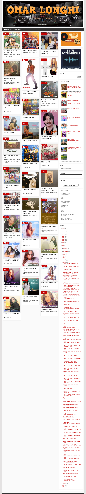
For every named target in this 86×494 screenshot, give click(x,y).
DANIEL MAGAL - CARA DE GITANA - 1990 (71, 332)
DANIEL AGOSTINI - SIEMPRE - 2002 (48, 283)
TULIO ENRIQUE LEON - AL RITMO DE (30, 141)
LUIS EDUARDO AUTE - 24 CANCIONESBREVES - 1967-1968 (47, 189)
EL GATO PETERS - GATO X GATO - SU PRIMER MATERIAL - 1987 (48, 138)
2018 (63, 239)
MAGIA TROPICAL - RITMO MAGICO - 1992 (72, 399)
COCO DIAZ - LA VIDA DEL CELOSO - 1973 (72, 464)
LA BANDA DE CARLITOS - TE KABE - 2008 (72, 354)
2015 (63, 243)
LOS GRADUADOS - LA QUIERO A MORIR (71, 408)
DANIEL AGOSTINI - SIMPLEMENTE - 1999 (30, 269)
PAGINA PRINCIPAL (8, 29)
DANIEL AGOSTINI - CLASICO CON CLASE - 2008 (30, 297)
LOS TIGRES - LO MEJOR (68, 333)
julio (64, 254)
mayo (64, 257)
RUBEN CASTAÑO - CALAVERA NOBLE (71, 407)
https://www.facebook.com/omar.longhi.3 (68, 176)
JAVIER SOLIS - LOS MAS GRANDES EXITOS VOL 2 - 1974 (11, 79)
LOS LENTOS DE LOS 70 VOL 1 (47, 76)
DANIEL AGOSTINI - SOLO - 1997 (10, 234)
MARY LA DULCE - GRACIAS (69, 467)
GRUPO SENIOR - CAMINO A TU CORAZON (72, 401)
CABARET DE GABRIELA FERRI (69, 476)
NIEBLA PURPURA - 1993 (68, 416)
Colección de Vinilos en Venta (73, 108)
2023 (63, 231)
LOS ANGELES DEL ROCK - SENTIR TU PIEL (48, 227)
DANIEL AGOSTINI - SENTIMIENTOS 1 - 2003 (30, 241)
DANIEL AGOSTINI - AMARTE (47, 309)
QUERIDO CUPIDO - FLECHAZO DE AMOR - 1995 (12, 107)
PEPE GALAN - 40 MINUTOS (9, 132)
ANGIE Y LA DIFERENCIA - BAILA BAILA (71, 439)
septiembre (65, 251)
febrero (64, 262)
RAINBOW (65, 474)
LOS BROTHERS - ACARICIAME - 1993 (30, 164)
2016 (63, 242)
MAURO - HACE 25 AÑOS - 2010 (69, 389)
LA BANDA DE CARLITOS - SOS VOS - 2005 (72, 358)
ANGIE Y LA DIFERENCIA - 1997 (69, 438)
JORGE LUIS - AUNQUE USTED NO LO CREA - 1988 (48, 101)
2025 (63, 228)
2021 (63, 234)
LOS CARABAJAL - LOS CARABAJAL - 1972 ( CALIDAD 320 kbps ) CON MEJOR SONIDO (74, 86)
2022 (63, 233)
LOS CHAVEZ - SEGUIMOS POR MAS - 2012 (72, 432)
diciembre (65, 246)
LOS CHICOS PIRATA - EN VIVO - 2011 (30, 50)
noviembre (65, 248)
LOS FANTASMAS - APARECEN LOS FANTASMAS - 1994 (11, 52)
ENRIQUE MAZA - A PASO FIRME (70, 428)
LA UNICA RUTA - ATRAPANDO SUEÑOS (30, 190)
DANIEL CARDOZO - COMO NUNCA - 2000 (71, 419)
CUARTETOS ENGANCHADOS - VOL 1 (30, 117)
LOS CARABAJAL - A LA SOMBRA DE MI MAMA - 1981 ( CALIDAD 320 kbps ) (74, 94)
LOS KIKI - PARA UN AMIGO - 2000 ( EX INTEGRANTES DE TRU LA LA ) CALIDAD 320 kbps (73, 102)
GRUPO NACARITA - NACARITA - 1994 (71, 335)
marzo (64, 260)
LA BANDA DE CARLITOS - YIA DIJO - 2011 (72, 374)
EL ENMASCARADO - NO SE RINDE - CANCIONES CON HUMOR (30, 93)
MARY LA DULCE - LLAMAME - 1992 (70, 473)
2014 (63, 245)
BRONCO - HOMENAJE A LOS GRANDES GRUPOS (12, 186)
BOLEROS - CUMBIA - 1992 (68, 417)
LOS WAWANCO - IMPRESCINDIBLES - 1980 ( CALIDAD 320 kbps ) (73, 141)
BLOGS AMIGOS (17, 29)
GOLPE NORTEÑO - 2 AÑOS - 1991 (70, 426)
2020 (63, 236)
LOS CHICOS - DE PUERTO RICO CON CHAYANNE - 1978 (48, 52)
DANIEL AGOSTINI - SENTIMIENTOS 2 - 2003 (11, 287)
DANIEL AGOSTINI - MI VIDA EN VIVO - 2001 (48, 256)
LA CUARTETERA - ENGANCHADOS (70, 410)
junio (64, 256)
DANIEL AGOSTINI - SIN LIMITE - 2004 (11, 260)
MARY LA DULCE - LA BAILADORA (70, 468)
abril (64, 259)
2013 (63, 485)
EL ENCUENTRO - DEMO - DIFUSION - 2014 (11, 157)
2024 (63, 230)
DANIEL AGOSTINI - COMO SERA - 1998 (11, 314)
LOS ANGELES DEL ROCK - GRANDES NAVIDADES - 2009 (30, 212)
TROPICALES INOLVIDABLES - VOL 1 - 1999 (72, 445)
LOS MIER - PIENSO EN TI (68, 330)
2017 (63, 240)
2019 (63, 237)
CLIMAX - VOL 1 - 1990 (45, 162)
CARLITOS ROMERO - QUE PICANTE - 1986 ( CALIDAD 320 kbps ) (73, 117)
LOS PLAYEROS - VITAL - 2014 (69, 444)
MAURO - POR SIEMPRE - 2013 (69, 414)
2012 (63, 486)
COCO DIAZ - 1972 (67, 465)
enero (64, 483)
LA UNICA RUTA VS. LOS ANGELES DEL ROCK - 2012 (11, 206)
